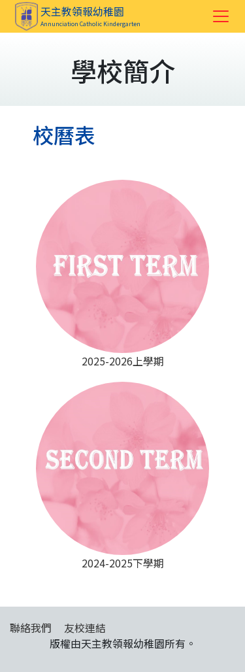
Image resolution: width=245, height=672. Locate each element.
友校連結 (85, 627)
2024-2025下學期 (122, 476)
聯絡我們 (31, 627)
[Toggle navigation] (220, 16)
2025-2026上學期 (122, 274)
